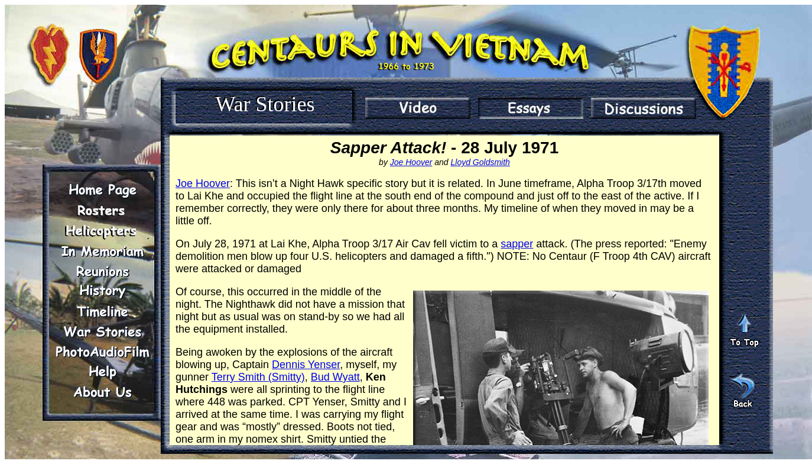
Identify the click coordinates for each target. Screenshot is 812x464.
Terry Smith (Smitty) (258, 377)
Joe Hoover (411, 162)
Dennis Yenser (306, 364)
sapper (517, 244)
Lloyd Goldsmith (480, 162)
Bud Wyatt (335, 377)
